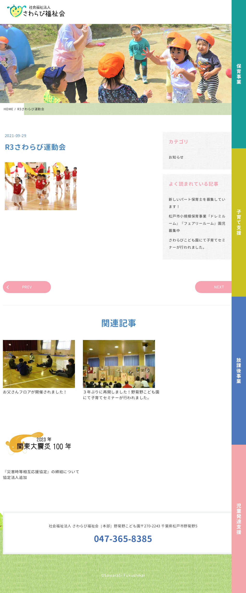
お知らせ (176, 157)
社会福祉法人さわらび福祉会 (36, 11)
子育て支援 (239, 222)
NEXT (219, 287)
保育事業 (239, 74)
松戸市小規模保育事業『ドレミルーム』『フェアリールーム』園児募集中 (197, 223)
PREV (27, 287)
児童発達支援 (239, 519)
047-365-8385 (123, 539)
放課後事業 (239, 371)
